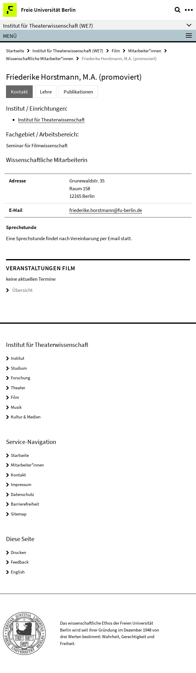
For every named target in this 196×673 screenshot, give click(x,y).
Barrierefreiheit (25, 504)
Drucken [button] (18, 552)
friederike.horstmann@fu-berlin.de (105, 210)
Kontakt (18, 475)
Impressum (21, 484)
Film (116, 51)
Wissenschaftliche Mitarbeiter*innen (39, 58)
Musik (16, 407)
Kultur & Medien (26, 417)
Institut (17, 358)
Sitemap (18, 514)
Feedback (20, 562)
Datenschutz (22, 494)
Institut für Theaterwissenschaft (51, 119)
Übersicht (19, 290)
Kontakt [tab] (19, 91)
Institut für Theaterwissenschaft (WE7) (67, 51)
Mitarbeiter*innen (144, 51)
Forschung (20, 378)
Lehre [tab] (46, 91)
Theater (18, 387)
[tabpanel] (98, 173)
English (18, 572)
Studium (19, 368)
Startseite (15, 51)
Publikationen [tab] (78, 91)
